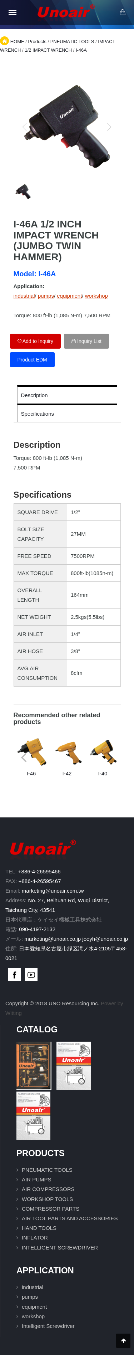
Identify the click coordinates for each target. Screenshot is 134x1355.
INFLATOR (35, 1238)
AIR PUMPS (36, 1179)
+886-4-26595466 (39, 871)
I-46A (81, 50)
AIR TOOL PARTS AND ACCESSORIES (70, 1218)
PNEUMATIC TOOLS (72, 41)
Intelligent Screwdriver (48, 1326)
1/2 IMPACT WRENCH (48, 50)
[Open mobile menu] (12, 12)
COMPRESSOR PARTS (50, 1209)
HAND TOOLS (39, 1228)
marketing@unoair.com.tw (53, 891)
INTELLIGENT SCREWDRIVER (60, 1247)
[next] (109, 127)
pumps (46, 296)
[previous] (25, 127)
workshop (96, 296)
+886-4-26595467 (40, 881)
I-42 (67, 756)
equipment (69, 296)
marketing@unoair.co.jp (52, 939)
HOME (17, 41)
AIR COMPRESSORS (48, 1189)
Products (37, 41)
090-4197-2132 (37, 929)
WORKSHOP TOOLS (47, 1199)
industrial (24, 296)
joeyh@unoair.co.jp (105, 939)
